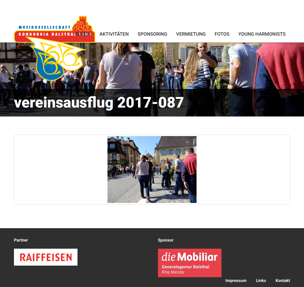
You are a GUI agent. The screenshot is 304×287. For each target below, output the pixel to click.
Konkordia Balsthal (54, 48)
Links (261, 280)
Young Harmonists (262, 34)
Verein (83, 34)
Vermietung (191, 34)
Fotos (222, 34)
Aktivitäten (114, 34)
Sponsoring (152, 34)
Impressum (235, 280)
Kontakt (283, 280)
